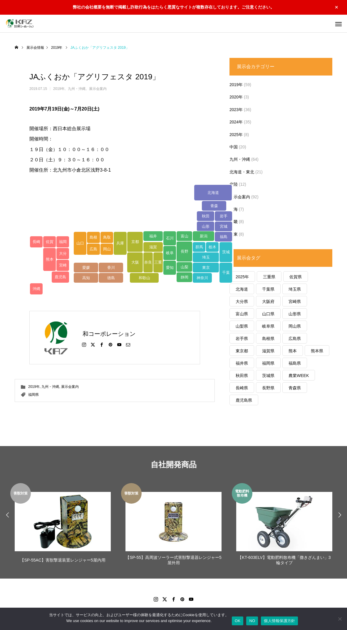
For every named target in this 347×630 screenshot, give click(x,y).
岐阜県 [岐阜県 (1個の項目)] (268, 326)
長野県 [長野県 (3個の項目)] (268, 388)
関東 (233, 234)
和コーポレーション (109, 334)
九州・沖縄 (77, 89)
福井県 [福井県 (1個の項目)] (242, 363)
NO (252, 621)
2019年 (59, 89)
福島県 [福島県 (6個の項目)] (295, 363)
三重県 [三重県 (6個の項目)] (269, 276)
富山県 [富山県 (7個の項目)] (242, 313)
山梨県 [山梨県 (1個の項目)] (242, 326)
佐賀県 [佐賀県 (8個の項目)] (295, 276)
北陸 (233, 184)
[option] (63, 525)
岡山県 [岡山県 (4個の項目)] (295, 326)
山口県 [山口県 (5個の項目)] (268, 313)
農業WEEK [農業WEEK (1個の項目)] (299, 375)
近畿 (233, 221)
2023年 (236, 109)
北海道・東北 (241, 172)
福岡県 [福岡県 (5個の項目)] (268, 363)
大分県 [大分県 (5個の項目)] (242, 301)
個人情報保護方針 (279, 621)
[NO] (340, 619)
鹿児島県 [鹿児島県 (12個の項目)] (244, 400)
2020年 (236, 97)
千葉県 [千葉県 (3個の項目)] (268, 289)
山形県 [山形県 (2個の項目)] (295, 313)
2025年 (236, 134)
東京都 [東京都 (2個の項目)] (242, 350)
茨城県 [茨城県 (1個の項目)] (268, 375)
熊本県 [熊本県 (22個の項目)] (317, 350)
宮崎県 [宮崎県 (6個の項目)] (295, 301)
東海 (233, 209)
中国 (233, 147)
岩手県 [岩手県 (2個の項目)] (242, 338)
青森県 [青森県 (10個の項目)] (295, 388)
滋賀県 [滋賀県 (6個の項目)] (268, 350)
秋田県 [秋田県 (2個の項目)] (242, 375)
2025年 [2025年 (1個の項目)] (242, 276)
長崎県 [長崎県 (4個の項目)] (242, 388)
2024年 (236, 122)
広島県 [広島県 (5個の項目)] (295, 338)
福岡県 (33, 395)
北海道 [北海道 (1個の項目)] (242, 289)
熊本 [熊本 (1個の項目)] (293, 350)
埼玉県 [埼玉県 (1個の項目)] (295, 289)
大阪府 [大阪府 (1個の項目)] (268, 301)
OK (237, 621)
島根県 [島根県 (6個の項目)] (268, 338)
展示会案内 (98, 89)
